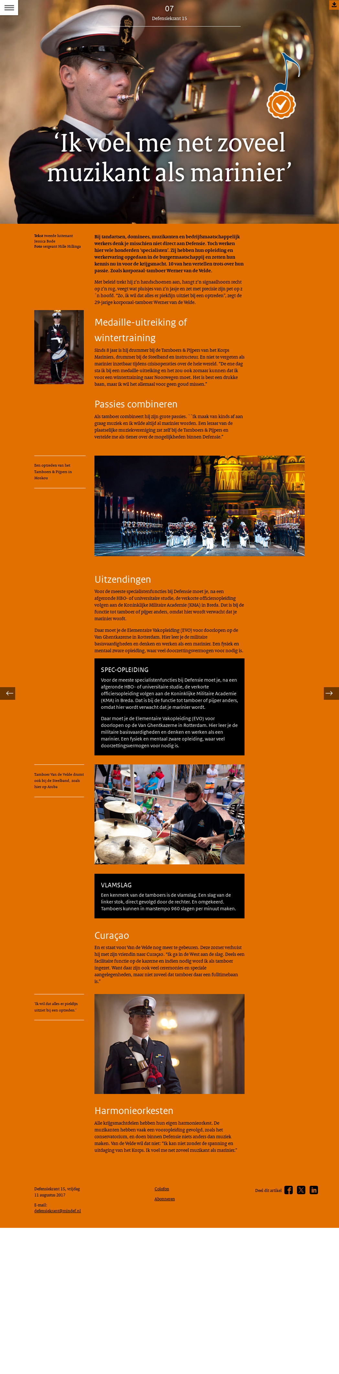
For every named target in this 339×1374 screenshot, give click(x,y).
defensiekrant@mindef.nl (60, 1354)
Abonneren (166, 1334)
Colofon (163, 1323)
